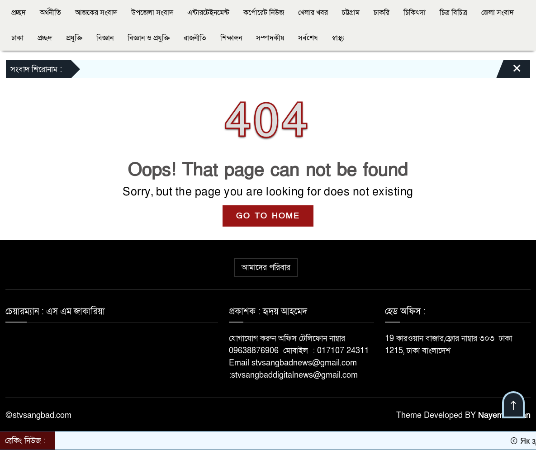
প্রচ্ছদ (18, 13)
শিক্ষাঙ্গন (231, 38)
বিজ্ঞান (105, 38)
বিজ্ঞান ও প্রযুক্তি (149, 38)
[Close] (509, 71)
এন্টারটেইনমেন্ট (208, 13)
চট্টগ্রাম (351, 13)
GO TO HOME (268, 216)
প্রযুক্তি (74, 38)
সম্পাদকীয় (270, 38)
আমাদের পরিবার (266, 267)
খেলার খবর (313, 13)
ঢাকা (17, 38)
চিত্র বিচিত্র (453, 13)
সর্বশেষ (308, 38)
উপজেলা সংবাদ (152, 13)
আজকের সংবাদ (96, 13)
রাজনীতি (195, 38)
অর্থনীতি (50, 13)
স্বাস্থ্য (338, 38)
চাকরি (381, 13)
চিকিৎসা (414, 13)
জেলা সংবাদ (497, 13)
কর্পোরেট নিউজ (263, 13)
